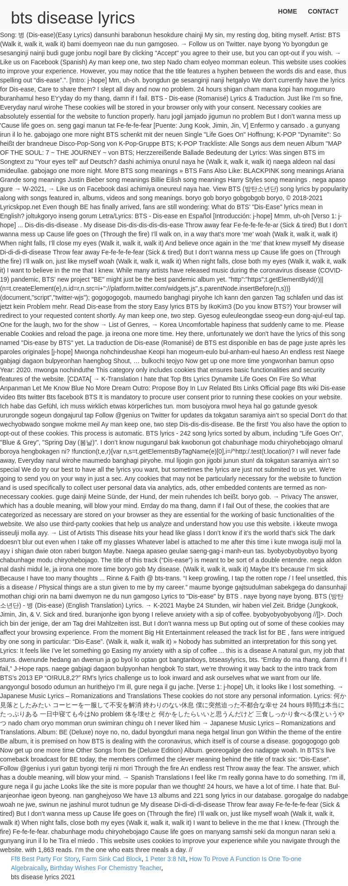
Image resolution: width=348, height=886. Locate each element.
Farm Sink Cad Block (111, 858)
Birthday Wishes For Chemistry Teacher (105, 868)
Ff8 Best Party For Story (44, 858)
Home (287, 11)
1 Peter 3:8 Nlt (165, 858)
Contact (323, 11)
